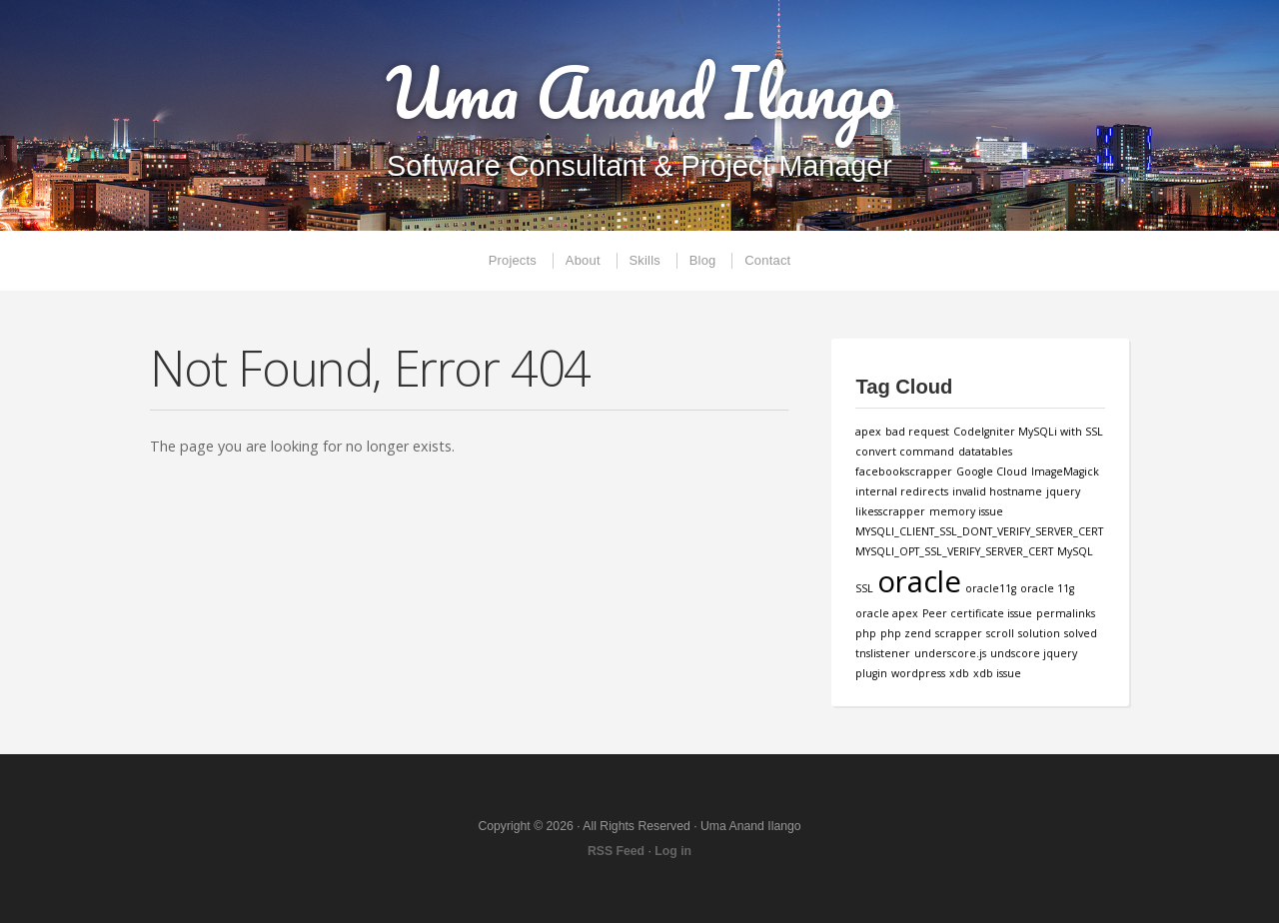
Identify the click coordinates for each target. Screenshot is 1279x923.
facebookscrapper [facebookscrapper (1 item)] (903, 471)
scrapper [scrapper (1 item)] (958, 633)
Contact (767, 260)
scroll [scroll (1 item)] (1000, 633)
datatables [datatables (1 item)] (985, 452)
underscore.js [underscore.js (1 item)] (950, 653)
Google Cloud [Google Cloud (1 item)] (991, 471)
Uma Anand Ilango (640, 92)
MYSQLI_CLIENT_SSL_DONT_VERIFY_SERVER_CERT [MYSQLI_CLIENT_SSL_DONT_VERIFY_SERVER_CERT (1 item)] (979, 531)
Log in (672, 851)
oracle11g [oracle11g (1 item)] (990, 588)
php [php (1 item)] (865, 633)
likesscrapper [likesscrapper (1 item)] (890, 511)
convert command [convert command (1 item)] (904, 452)
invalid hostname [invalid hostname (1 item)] (997, 491)
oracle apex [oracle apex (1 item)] (886, 613)
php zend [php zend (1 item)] (905, 633)
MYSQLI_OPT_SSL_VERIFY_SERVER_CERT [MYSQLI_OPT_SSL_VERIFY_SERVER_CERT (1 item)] (954, 551)
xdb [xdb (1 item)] (959, 673)
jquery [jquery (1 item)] (1063, 491)
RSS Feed (616, 851)
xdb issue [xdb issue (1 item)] (997, 673)
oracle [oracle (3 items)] (919, 581)
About (583, 260)
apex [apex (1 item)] (868, 432)
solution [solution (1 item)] (1039, 633)
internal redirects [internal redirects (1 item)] (901, 491)
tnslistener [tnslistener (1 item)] (882, 653)
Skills (645, 260)
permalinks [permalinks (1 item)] (1065, 613)
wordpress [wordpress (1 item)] (918, 673)
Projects (513, 260)
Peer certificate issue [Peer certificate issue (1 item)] (977, 613)
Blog (702, 260)
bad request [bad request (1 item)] (917, 432)
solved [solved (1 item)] (1080, 633)
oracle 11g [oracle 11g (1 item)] (1047, 588)
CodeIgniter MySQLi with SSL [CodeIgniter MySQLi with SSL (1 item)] (1028, 432)
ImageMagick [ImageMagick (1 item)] (1065, 471)
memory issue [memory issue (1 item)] (966, 511)
